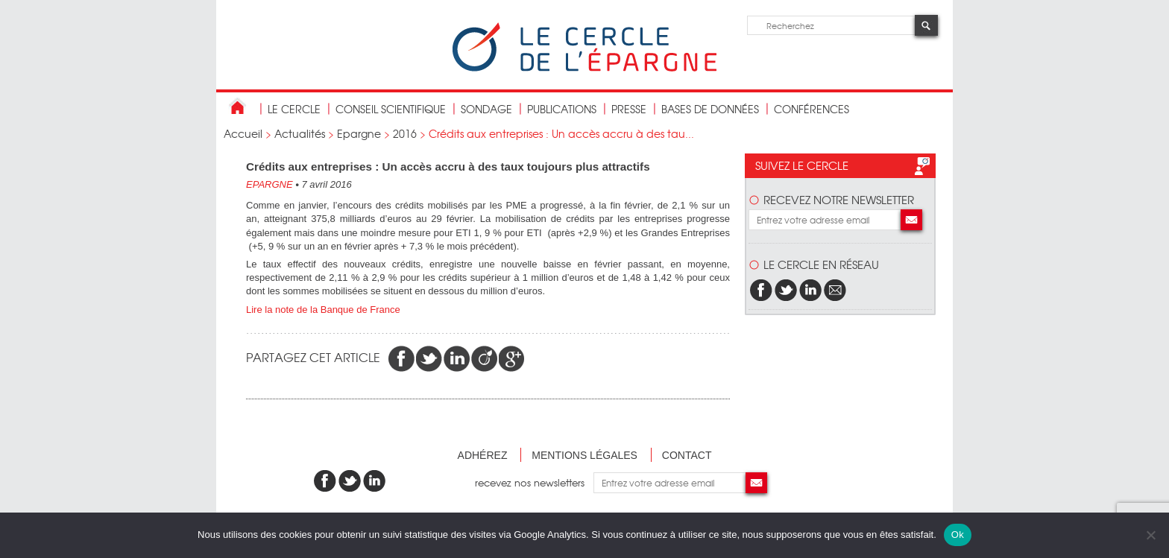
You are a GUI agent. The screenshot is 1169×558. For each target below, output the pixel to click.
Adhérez (483, 455)
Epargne (359, 133)
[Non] (1150, 534)
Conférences (811, 108)
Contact (687, 455)
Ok (957, 534)
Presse (628, 108)
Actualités (299, 133)
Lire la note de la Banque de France (323, 309)
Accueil (243, 133)
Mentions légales (584, 455)
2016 (405, 133)
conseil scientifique (390, 108)
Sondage (486, 108)
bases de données (710, 108)
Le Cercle (294, 108)
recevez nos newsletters (534, 482)
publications (561, 108)
